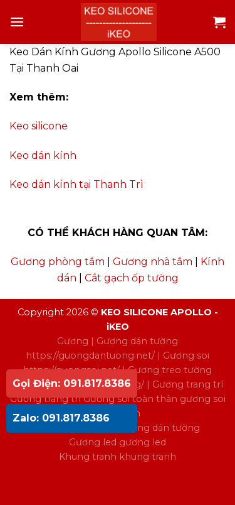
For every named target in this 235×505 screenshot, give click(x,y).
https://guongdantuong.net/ (90, 355)
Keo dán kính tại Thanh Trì (76, 184)
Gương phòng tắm (58, 262)
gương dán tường (159, 427)
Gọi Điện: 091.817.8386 (72, 383)
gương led (142, 442)
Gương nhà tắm (152, 262)
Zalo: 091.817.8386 (61, 418)
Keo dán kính (42, 155)
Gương (72, 341)
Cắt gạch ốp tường (132, 278)
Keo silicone (38, 126)
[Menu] (16, 21)
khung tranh (147, 456)
